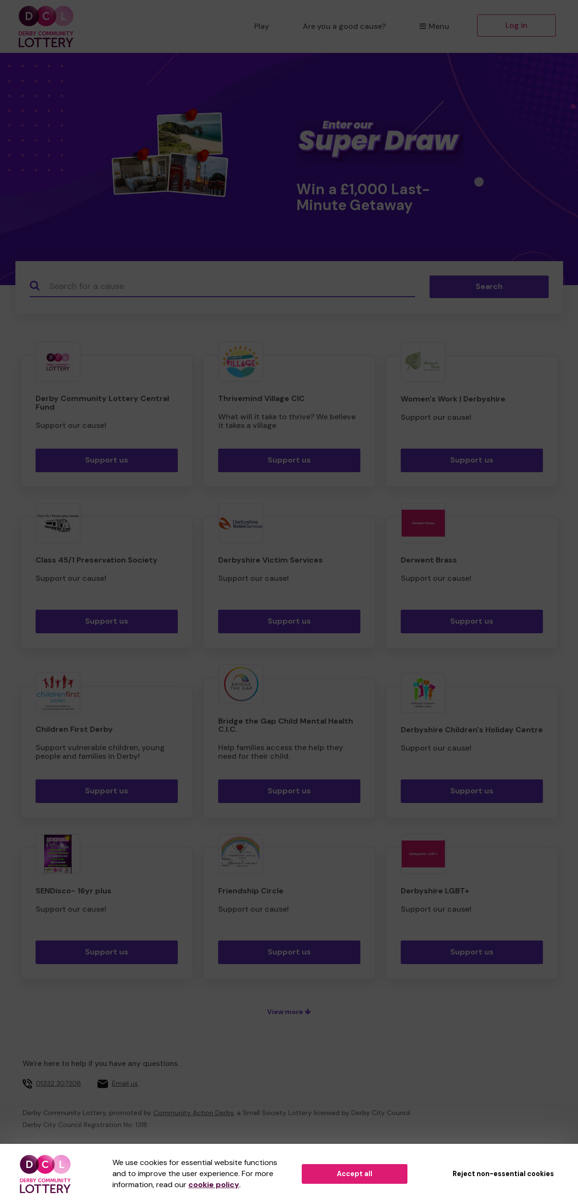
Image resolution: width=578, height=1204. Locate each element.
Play (261, 26)
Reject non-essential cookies (503, 1173)
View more (289, 1011)
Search (489, 286)
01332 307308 (58, 1083)
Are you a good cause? (344, 26)
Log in (516, 25)
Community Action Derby (193, 1112)
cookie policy (213, 1184)
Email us (125, 1083)
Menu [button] (434, 26)
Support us (106, 460)
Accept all (354, 1173)
